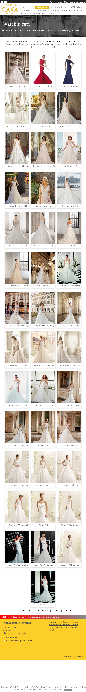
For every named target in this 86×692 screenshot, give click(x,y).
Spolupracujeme (37, 13)
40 (47, 41)
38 (44, 41)
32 (34, 41)
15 (60, 642)
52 (66, 41)
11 (45, 642)
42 (50, 41)
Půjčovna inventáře (61, 10)
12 (48, 642)
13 (52, 642)
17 (67, 642)
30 (31, 41)
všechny (75, 41)
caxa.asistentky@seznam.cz (74, 2)
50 (63, 41)
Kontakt (51, 13)
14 (56, 642)
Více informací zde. (53, 690)
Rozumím (68, 690)
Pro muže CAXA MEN (31, 10)
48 (60, 41)
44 (53, 41)
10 (42, 642)
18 (70, 642)
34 (37, 41)
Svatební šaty (42, 7)
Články (24, 13)
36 (41, 41)
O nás (30, 7)
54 (69, 41)
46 (57, 41)
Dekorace (77, 10)
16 (63, 642)
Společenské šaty (58, 7)
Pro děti (46, 10)
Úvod (23, 7)
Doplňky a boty (75, 7)
